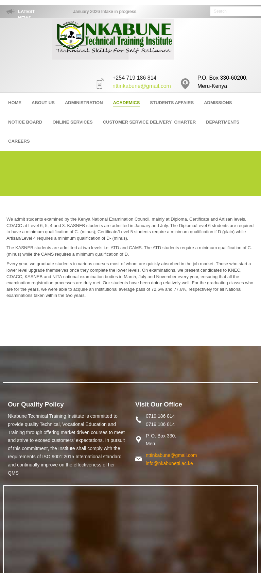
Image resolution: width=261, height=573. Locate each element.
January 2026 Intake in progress (107, 11)
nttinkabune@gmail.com (141, 86)
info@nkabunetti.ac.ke (169, 463)
